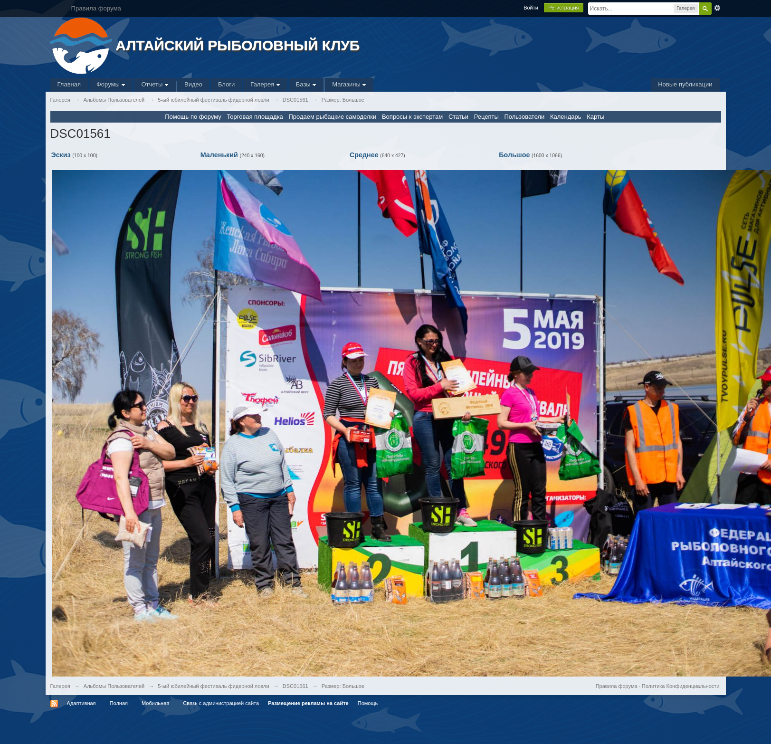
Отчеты (155, 84)
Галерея (265, 84)
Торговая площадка (255, 116)
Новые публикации (685, 84)
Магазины (349, 84)
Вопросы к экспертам (412, 116)
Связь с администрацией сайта (221, 703)
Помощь (368, 703)
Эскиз (61, 155)
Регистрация (563, 7)
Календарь (565, 116)
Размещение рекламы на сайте (308, 703)
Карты (595, 116)
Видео (193, 84)
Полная (119, 703)
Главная (69, 84)
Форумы (110, 84)
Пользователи (524, 116)
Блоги (226, 84)
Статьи (458, 116)
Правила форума (617, 686)
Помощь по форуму (193, 116)
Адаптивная (81, 703)
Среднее (364, 155)
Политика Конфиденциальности (681, 686)
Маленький (219, 155)
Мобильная (155, 703)
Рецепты (486, 116)
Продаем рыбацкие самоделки (332, 116)
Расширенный (717, 8)
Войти (531, 7)
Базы (306, 84)
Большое (514, 155)
